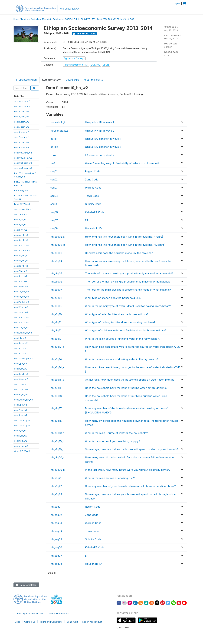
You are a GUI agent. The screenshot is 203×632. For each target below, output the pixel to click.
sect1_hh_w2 (20, 214)
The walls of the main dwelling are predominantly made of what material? (129, 273)
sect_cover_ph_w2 (23, 358)
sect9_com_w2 (21, 147)
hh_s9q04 (56, 261)
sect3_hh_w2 (20, 224)
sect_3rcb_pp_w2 (22, 425)
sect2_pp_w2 (20, 410)
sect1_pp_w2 (20, 404)
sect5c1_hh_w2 (21, 245)
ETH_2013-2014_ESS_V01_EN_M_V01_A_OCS (113, 19)
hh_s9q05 (56, 273)
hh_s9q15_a (57, 379)
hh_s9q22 (56, 486)
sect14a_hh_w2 (21, 317)
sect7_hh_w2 (20, 271)
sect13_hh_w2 (21, 312)
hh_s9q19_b (57, 441)
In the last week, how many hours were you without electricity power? (127, 469)
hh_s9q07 (56, 289)
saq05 (54, 204)
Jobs (17, 621)
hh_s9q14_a (57, 367)
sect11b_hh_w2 (21, 296)
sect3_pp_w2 (20, 415)
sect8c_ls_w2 (21, 353)
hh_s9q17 (56, 408)
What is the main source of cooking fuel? (110, 478)
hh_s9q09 (56, 306)
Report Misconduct (92, 621)
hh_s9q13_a (57, 346)
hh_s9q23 (56, 494)
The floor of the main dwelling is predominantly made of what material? (128, 289)
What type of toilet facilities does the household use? (116, 314)
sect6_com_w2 (21, 132)
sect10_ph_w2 (21, 379)
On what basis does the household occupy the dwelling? (119, 253)
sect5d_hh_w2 (21, 255)
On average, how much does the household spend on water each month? (129, 379)
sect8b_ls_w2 (21, 348)
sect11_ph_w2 (21, 384)
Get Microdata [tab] (93, 79)
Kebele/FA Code (94, 212)
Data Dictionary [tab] (51, 80)
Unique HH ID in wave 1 (99, 122)
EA (86, 220)
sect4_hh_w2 (20, 230)
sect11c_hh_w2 (21, 302)
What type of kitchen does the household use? (113, 297)
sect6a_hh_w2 (21, 260)
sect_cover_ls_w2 (23, 332)
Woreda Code (93, 187)
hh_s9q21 (56, 478)
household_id (58, 122)
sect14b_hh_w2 (21, 322)
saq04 (54, 195)
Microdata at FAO (69, 8)
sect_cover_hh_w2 (23, 209)
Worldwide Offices (59, 613)
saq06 (54, 212)
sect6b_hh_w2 (21, 266)
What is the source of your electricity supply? (112, 441)
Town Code (92, 195)
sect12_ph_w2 (21, 389)
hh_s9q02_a (57, 236)
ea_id (53, 138)
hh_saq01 (56, 506)
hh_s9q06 (56, 281)
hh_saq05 (56, 539)
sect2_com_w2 (21, 111)
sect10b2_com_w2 (23, 168)
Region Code (92, 171)
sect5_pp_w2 (20, 435)
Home (16, 19)
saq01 (53, 171)
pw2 (53, 163)
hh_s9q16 (56, 396)
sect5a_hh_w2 (21, 235)
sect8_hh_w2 (20, 276)
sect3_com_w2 (21, 116)
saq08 (54, 228)
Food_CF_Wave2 (22, 204)
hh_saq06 (56, 547)
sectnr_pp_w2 (21, 446)
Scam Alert (72, 621)
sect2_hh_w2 (20, 219)
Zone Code (91, 179)
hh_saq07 (56, 555)
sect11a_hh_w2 (21, 291)
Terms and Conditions (51, 621)
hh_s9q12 (56, 330)
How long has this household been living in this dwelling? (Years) (124, 236)
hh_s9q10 (56, 314)
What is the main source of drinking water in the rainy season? (122, 338)
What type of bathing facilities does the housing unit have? (120, 322)
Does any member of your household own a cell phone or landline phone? (130, 486)
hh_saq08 (56, 563)
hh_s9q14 (56, 359)
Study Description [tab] (26, 80)
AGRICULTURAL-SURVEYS (77, 19)
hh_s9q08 (56, 297)
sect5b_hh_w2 (21, 240)
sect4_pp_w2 (20, 430)
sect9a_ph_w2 (21, 374)
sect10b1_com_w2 (23, 163)
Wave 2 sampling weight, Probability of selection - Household (122, 163)
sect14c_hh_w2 (21, 327)
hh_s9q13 (56, 338)
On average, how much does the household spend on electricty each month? (131, 449)
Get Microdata (84, 33)
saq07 (54, 220)
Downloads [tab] (72, 80)
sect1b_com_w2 (22, 106)
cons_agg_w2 (21, 190)
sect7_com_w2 (21, 137)
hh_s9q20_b (57, 469)
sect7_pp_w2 (20, 440)
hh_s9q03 (56, 253)
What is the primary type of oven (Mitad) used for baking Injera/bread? (128, 306)
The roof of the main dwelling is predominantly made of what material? (127, 281)
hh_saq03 (56, 523)
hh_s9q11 (55, 322)
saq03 (54, 187)
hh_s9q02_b (57, 244)
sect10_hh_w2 (21, 286)
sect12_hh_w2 (21, 307)
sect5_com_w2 (21, 127)
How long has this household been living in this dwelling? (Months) (125, 244)
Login (176, 3)
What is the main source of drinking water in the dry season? (121, 359)
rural (53, 155)
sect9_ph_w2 (20, 368)
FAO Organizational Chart (30, 613)
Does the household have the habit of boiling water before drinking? (126, 387)
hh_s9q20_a (57, 457)
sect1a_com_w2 (22, 101)
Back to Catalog (26, 585)
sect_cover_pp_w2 (23, 399)
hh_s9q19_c (57, 449)
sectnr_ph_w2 (21, 394)
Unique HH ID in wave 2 (99, 130)
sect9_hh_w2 (20, 281)
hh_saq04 (56, 531)
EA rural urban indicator (99, 155)
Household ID (93, 228)
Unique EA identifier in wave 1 (103, 138)
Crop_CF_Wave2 (22, 451)
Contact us (29, 621)
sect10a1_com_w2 (23, 152)
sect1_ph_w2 (20, 363)
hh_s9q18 (56, 420)
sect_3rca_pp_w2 (22, 420)
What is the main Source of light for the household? (116, 433)
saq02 (54, 179)
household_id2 (59, 130)
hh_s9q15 (56, 387)
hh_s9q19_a (57, 433)
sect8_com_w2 (21, 142)
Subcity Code (93, 204)
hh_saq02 (56, 514)
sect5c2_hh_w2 (22, 250)
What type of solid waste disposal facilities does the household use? (125, 330)
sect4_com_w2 (21, 121)
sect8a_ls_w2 (21, 343)
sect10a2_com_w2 (23, 157)
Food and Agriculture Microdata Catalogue (42, 19)
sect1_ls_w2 (20, 338)
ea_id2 (54, 146)
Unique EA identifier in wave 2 (103, 146)
